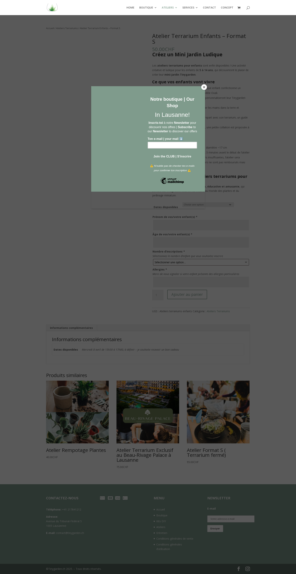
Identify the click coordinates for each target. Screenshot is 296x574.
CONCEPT (227, 7)
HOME (130, 7)
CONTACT (209, 7)
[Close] (204, 87)
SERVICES (188, 7)
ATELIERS (168, 7)
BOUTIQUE (146, 7)
